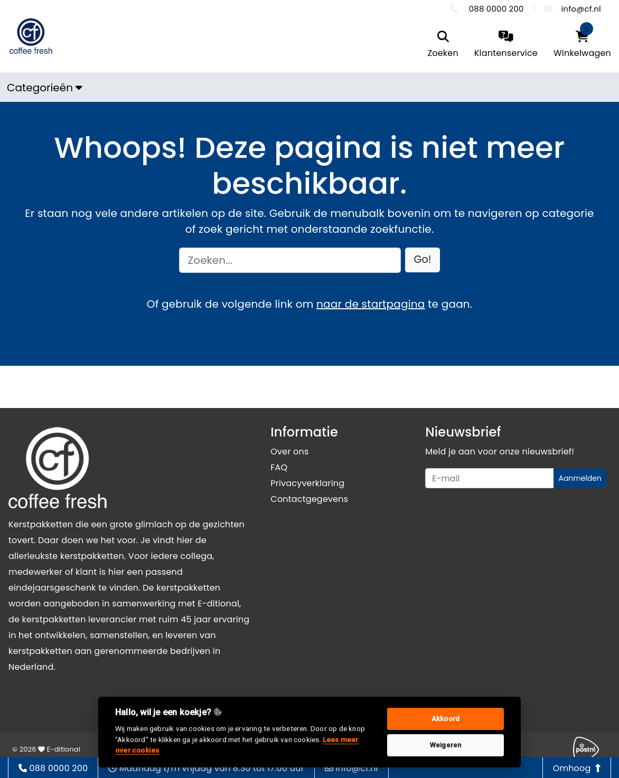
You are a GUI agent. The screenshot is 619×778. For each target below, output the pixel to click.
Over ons (289, 451)
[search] (442, 45)
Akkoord (445, 719)
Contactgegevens (309, 499)
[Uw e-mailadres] (489, 478)
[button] (422, 260)
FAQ (278, 467)
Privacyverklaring (307, 483)
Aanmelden (580, 478)
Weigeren (446, 745)
